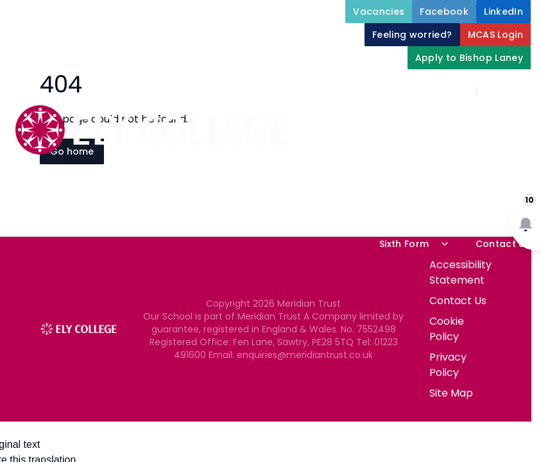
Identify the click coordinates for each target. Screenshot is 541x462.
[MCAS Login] (495, 34)
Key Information (354, 151)
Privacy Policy (448, 365)
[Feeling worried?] (412, 34)
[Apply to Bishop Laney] (469, 57)
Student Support (480, 151)
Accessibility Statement (460, 272)
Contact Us (503, 243)
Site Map (451, 393)
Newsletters (491, 213)
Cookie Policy (446, 329)
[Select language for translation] (520, 91)
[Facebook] (444, 11)
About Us (498, 120)
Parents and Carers (368, 213)
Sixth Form (414, 243)
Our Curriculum (483, 182)
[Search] (493, 91)
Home (425, 120)
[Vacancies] (378, 11)
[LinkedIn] (503, 11)
